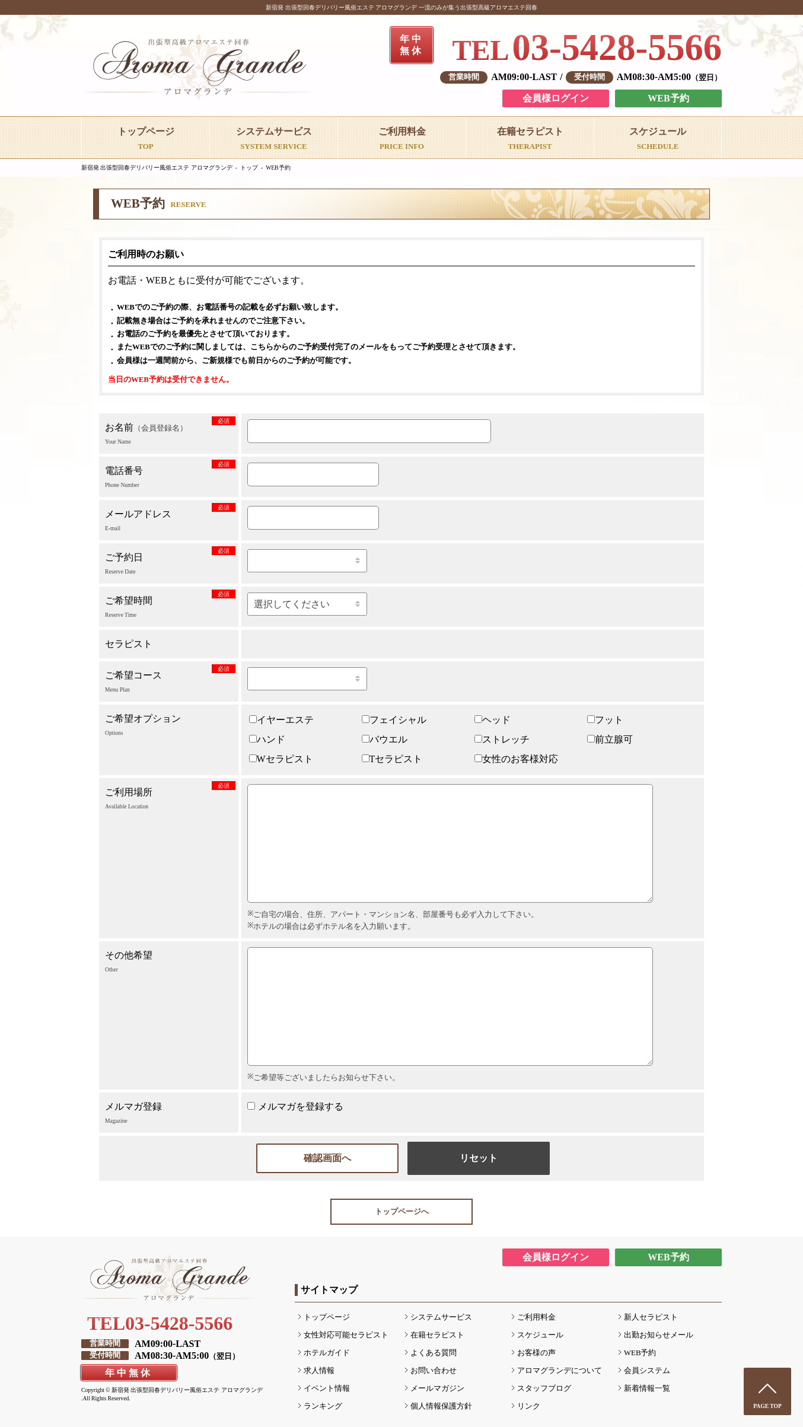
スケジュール (540, 1335)
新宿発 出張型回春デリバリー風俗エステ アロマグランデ (156, 167)
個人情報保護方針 (441, 1406)
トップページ (327, 1317)
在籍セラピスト (437, 1335)
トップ (249, 167)
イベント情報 (327, 1388)
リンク (528, 1406)
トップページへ (402, 1212)
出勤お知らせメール (658, 1335)
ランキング (323, 1406)
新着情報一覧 (647, 1388)
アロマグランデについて (559, 1371)
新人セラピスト (651, 1317)
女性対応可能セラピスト (346, 1335)
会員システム (647, 1371)
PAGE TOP (767, 1406)
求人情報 (319, 1371)
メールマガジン (437, 1388)
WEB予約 (668, 98)
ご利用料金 (536, 1317)
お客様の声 (536, 1353)
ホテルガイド (327, 1353)
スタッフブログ (544, 1388)
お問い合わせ (433, 1371)
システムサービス (441, 1317)
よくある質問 (433, 1353)
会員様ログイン (555, 98)
